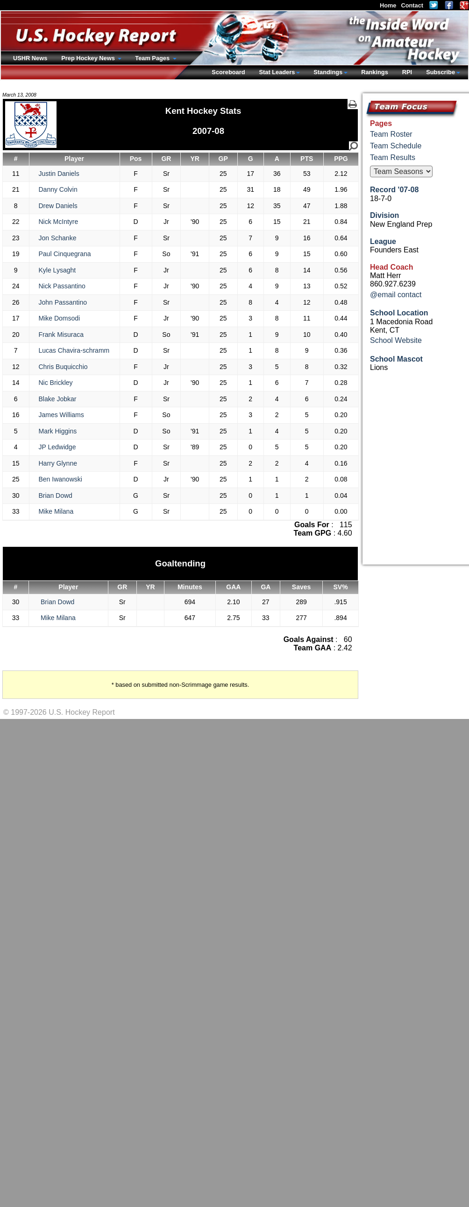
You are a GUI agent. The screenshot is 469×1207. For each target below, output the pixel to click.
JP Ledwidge (57, 447)
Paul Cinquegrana (65, 254)
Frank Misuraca (61, 334)
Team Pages (153, 58)
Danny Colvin (58, 189)
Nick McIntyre (58, 221)
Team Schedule (395, 146)
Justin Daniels (59, 173)
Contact (412, 5)
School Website (396, 340)
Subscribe (440, 72)
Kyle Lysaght (57, 270)
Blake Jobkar (58, 399)
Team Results (392, 157)
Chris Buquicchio (63, 366)
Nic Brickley (56, 382)
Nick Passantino (62, 286)
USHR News (30, 58)
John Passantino (63, 302)
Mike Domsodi (59, 318)
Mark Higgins (58, 431)
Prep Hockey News (88, 58)
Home (388, 5)
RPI (407, 72)
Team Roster (391, 134)
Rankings (374, 72)
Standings (327, 72)
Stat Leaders (277, 72)
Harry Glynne (58, 463)
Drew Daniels (58, 205)
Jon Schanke (58, 238)
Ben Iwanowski (60, 479)
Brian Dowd (55, 495)
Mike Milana (56, 511)
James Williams (61, 415)
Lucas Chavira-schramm (74, 350)
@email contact (396, 295)
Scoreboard (228, 72)
